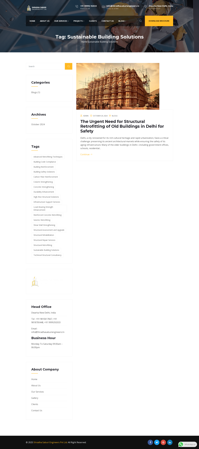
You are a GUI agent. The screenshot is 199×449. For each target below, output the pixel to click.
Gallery (34, 398)
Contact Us (107, 21)
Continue (86, 154)
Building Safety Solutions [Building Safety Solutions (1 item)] (44, 171)
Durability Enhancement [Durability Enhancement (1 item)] (44, 192)
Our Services (61, 21)
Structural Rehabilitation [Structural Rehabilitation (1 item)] (44, 235)
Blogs (122, 21)
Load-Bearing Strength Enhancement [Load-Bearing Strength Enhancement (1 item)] (43, 208)
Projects (78, 21)
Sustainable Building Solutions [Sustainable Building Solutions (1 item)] (46, 250)
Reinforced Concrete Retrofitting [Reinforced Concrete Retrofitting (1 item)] (47, 215)
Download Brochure (159, 21)
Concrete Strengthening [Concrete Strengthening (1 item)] (44, 187)
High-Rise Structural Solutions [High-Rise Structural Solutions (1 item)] (46, 197)
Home (32, 21)
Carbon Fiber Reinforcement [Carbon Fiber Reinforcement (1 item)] (46, 177)
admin (85, 116)
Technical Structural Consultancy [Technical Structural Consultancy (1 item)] (47, 255)
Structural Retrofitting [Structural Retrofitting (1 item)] (43, 245)
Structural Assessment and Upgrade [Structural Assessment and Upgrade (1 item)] (49, 230)
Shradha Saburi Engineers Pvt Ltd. (50, 442)
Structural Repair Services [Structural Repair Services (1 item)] (44, 240)
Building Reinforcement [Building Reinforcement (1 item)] (44, 167)
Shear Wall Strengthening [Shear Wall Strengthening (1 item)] (44, 225)
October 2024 (38, 124)
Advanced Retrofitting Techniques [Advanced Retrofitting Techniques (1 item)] (48, 156)
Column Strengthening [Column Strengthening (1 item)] (43, 182)
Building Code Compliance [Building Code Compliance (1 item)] (45, 162)
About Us (44, 21)
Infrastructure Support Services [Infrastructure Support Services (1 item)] (47, 202)
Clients (93, 21)
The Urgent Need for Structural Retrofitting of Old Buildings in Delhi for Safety (122, 126)
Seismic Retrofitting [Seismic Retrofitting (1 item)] (42, 220)
